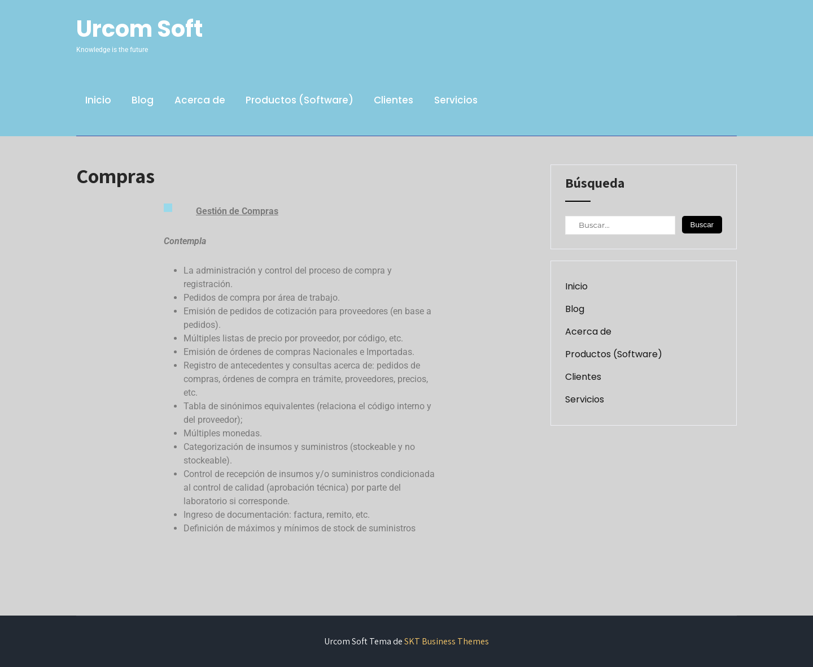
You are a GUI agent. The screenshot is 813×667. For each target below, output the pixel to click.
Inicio (98, 100)
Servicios (456, 100)
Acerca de (199, 100)
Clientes (393, 100)
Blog (143, 100)
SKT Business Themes (446, 641)
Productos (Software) (299, 100)
